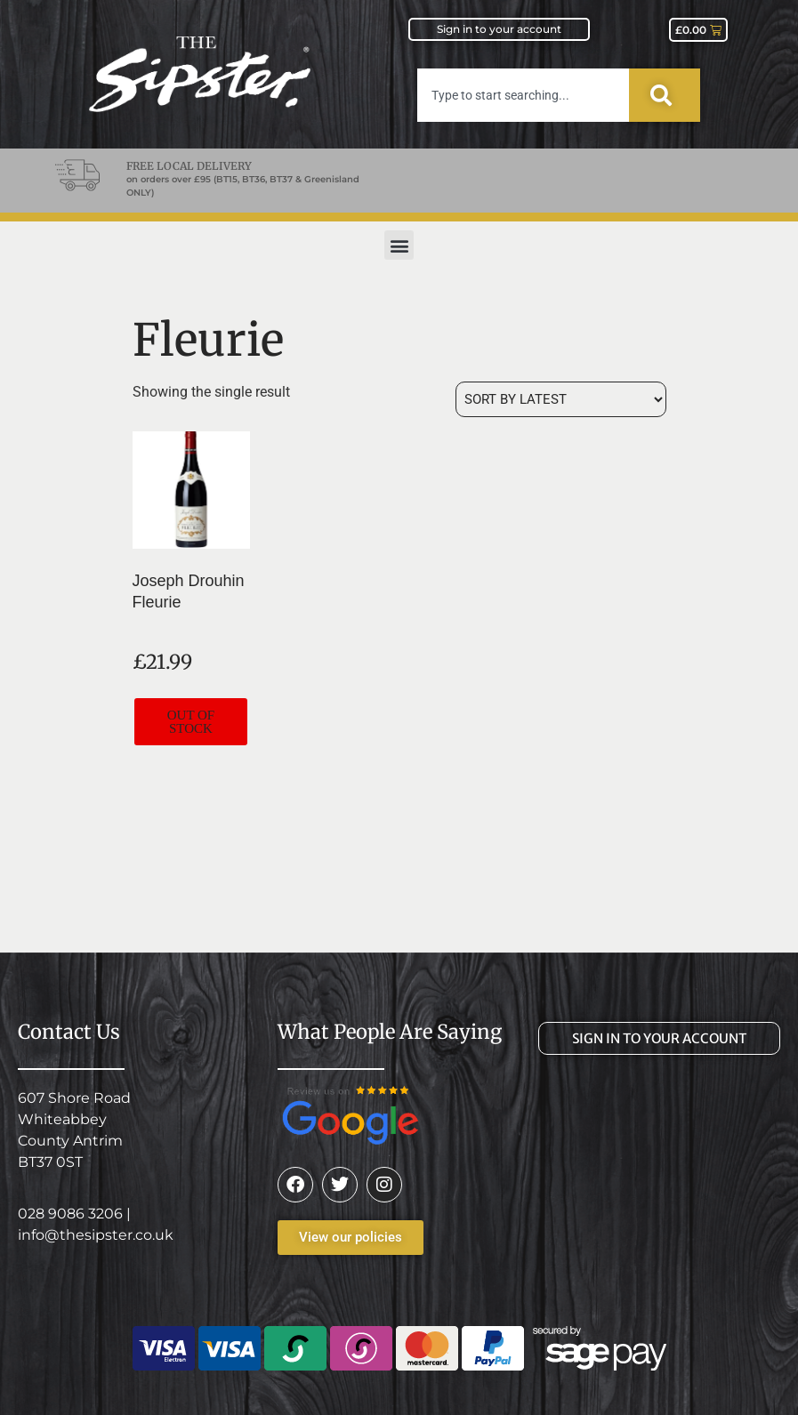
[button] (399, 245)
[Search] (664, 95)
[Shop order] (560, 399)
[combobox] (523, 95)
